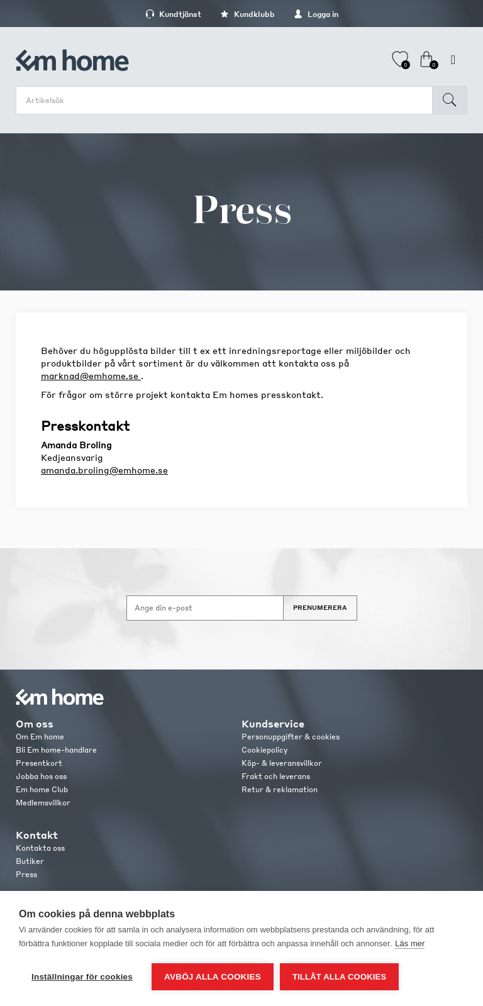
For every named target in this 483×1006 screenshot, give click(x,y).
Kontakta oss (40, 848)
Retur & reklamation (280, 789)
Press (26, 874)
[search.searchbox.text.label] (227, 100)
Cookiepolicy (264, 749)
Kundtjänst (173, 14)
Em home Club (42, 789)
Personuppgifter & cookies (291, 736)
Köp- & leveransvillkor (282, 763)
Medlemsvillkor (43, 802)
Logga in (316, 14)
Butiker (30, 861)
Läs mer (410, 943)
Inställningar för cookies (82, 976)
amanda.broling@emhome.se (104, 469)
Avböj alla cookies (212, 976)
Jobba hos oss (41, 776)
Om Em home (40, 736)
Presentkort (39, 763)
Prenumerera (320, 607)
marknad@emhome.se (91, 375)
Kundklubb (247, 14)
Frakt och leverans (276, 776)
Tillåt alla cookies (339, 976)
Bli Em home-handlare (56, 749)
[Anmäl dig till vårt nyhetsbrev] (205, 608)
